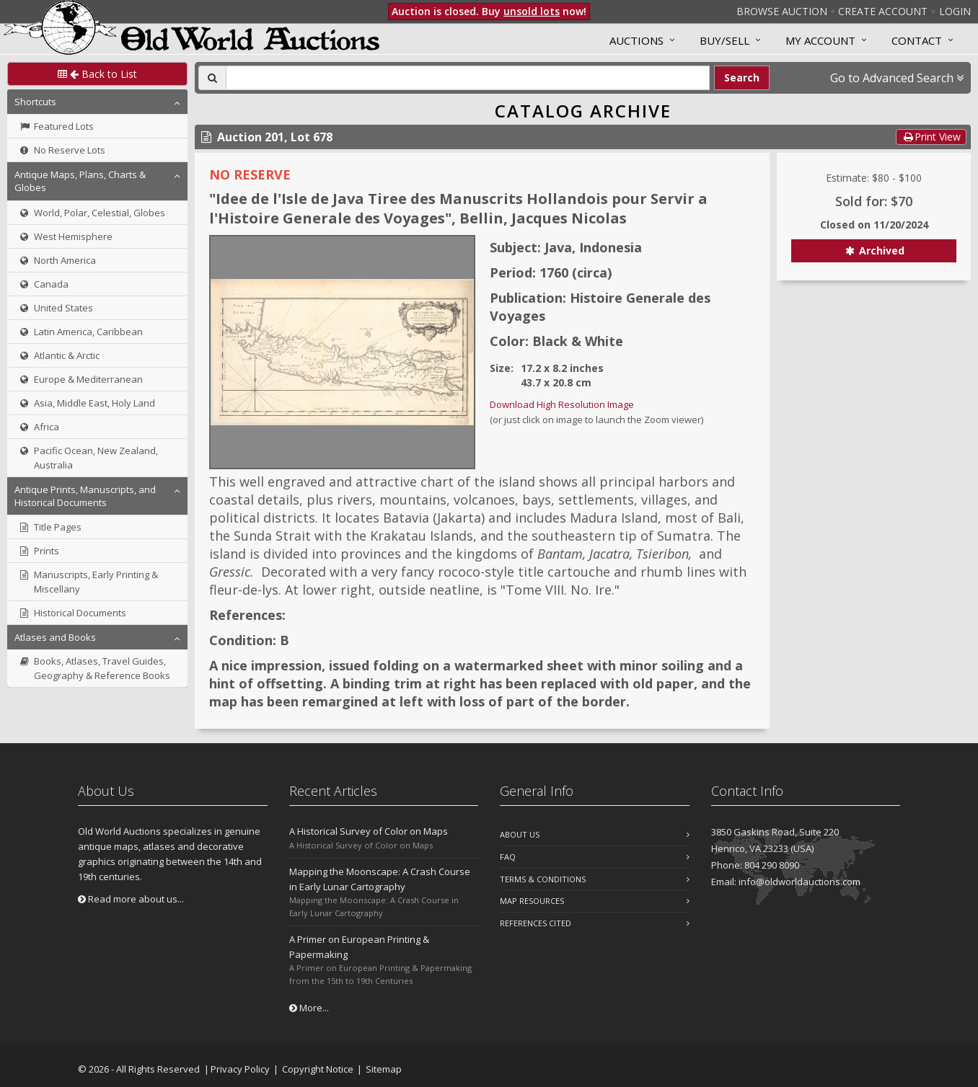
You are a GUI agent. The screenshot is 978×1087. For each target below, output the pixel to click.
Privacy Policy (240, 1068)
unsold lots (531, 11)
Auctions (636, 40)
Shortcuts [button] (35, 101)
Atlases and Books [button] (55, 637)
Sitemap (384, 1068)
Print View (931, 136)
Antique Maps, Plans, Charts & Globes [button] (80, 181)
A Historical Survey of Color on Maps (368, 831)
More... (309, 1007)
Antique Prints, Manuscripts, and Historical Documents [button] (85, 496)
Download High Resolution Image (562, 404)
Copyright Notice (317, 1068)
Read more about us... (131, 898)
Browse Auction (781, 11)
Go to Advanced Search (897, 78)
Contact (916, 40)
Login (955, 11)
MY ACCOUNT (820, 40)
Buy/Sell (724, 40)
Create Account (883, 11)
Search (741, 77)
